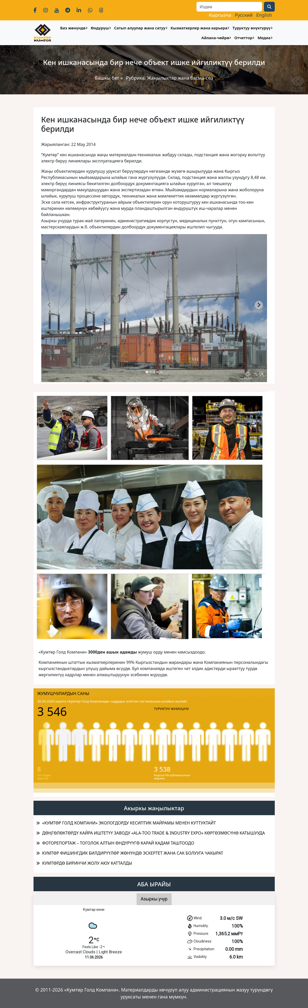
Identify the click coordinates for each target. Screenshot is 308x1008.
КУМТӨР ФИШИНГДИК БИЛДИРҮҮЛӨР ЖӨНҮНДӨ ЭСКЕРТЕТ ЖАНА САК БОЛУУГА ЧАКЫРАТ (132, 853)
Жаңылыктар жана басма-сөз (180, 78)
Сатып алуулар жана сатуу (139, 27)
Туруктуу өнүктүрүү (251, 27)
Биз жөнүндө (72, 27)
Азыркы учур (154, 899)
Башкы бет (107, 78)
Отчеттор (243, 37)
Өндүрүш (100, 27)
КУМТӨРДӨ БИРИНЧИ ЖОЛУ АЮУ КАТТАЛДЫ (87, 863)
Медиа (263, 37)
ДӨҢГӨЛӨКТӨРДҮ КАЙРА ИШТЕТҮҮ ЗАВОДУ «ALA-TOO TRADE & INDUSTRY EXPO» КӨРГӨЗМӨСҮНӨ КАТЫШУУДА (153, 833)
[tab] (146, 371)
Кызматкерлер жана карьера (199, 27)
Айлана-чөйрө (215, 37)
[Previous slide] (49, 305)
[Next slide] (259, 305)
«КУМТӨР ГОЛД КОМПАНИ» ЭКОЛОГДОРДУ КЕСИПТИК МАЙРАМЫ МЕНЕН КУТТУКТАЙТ (129, 823)
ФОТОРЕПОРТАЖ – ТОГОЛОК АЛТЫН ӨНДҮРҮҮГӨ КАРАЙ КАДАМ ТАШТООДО (118, 843)
